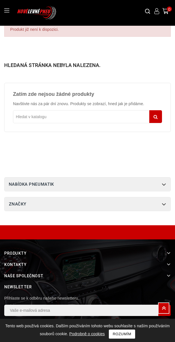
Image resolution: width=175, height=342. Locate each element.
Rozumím (122, 334)
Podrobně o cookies (87, 334)
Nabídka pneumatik (31, 184)
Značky (17, 204)
